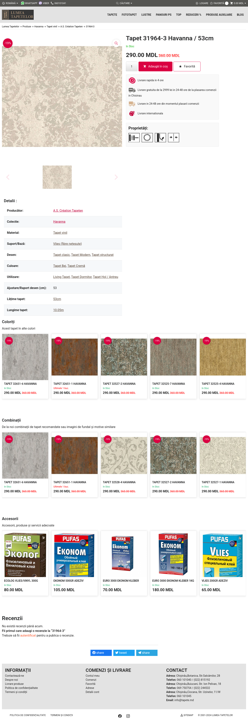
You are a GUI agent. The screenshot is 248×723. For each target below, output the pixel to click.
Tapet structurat (103, 255)
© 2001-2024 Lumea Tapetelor (215, 715)
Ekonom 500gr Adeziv (68, 580)
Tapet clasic (61, 255)
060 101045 (184, 696)
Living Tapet (61, 277)
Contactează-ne (14, 675)
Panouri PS (163, 14)
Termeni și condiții (16, 692)
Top (178, 14)
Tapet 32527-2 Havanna (119, 383)
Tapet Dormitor (81, 277)
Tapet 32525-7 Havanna (168, 383)
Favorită (90, 683)
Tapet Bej (59, 266)
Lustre (146, 14)
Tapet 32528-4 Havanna (119, 482)
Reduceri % (193, 14)
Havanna (59, 221)
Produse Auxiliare (219, 14)
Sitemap (187, 715)
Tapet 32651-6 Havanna (20, 383)
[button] (57, 177)
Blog (240, 14)
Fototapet (129, 14)
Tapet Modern (80, 255)
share (98, 653)
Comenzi (91, 679)
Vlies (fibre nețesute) (67, 244)
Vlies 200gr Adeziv (215, 580)
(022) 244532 (202, 687)
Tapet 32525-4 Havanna (218, 383)
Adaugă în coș (155, 66)
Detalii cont (92, 692)
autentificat (28, 635)
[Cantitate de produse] (132, 66)
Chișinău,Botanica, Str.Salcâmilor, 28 (198, 675)
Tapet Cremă (76, 266)
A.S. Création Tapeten (68, 210)
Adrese (90, 687)
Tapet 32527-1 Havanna (218, 482)
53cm (57, 299)
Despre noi (11, 679)
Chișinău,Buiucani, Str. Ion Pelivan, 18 (198, 683)
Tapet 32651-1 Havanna (69, 383)
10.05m (58, 310)
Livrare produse (14, 683)
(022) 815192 (202, 679)
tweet (121, 653)
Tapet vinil (60, 233)
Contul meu (92, 675)
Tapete (112, 14)
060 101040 (184, 679)
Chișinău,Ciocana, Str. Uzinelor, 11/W (198, 692)
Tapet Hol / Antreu (105, 277)
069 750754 (184, 687)
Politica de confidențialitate (21, 687)
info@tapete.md (184, 700)
